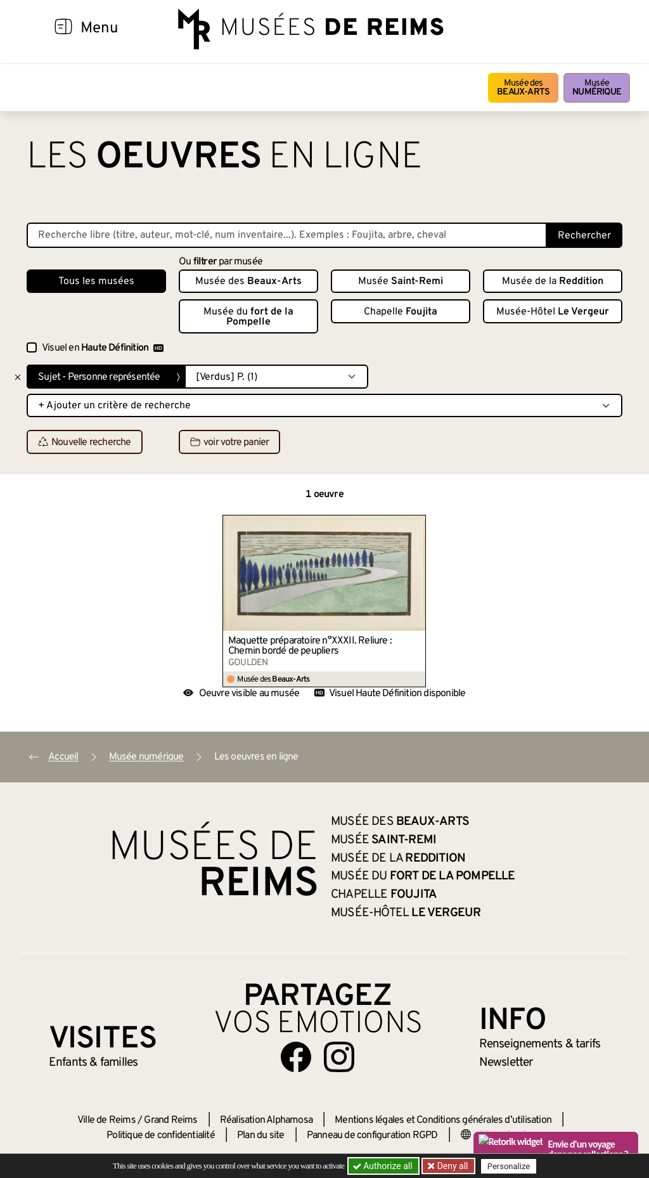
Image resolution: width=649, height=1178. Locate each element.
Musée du (248, 317)
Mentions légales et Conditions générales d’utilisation (443, 1120)
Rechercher (584, 236)
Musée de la (552, 281)
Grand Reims (170, 1120)
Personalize (510, 1166)
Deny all (451, 1166)
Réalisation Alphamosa (266, 1120)
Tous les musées (96, 281)
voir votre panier (229, 442)
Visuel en (103, 348)
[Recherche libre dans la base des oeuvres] (287, 235)
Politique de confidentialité (160, 1135)
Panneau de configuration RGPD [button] (372, 1135)
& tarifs (540, 1044)
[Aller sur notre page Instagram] (339, 1057)
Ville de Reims (106, 1120)
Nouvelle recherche (84, 442)
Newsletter (506, 1062)
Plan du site (260, 1135)
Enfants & (93, 1062)
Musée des (523, 87)
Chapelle (400, 312)
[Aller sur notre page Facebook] (296, 1057)
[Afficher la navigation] (63, 28)
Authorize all (384, 1166)
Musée (596, 87)
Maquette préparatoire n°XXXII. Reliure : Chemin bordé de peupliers (310, 646)
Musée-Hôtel (552, 312)
